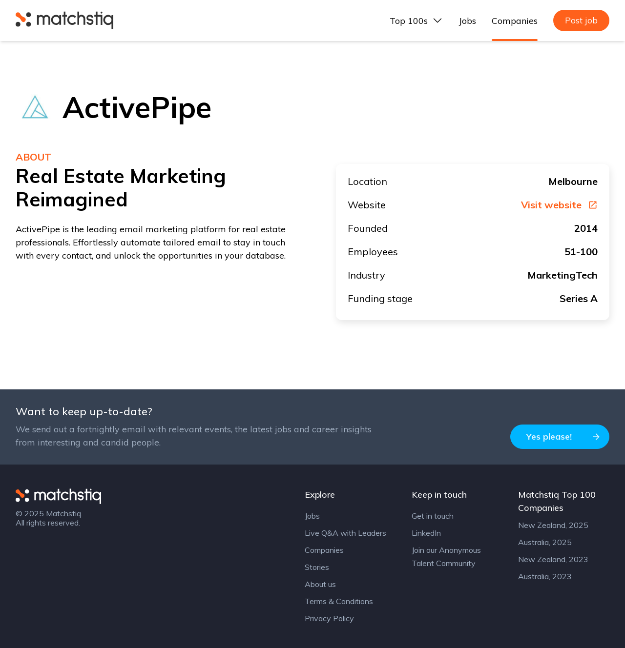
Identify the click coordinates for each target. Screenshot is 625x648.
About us (320, 584)
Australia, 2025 (545, 542)
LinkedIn (426, 533)
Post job (581, 20)
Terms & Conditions (339, 601)
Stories (317, 567)
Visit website (559, 205)
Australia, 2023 (545, 576)
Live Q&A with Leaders (345, 533)
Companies (515, 20)
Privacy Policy (329, 618)
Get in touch (433, 516)
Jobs (467, 20)
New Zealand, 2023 (553, 559)
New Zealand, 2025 (553, 525)
